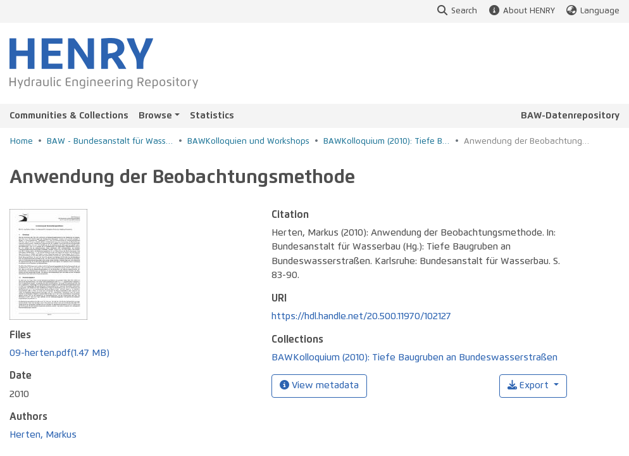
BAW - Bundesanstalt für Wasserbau (110, 141)
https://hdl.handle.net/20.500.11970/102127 (361, 316)
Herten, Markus (43, 435)
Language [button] (592, 11)
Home (21, 141)
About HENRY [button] (520, 11)
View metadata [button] (319, 385)
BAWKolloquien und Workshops (248, 141)
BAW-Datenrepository (570, 115)
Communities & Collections (68, 115)
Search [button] (456, 11)
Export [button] (529, 385)
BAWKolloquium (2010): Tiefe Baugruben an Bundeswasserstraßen (386, 141)
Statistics (212, 115)
